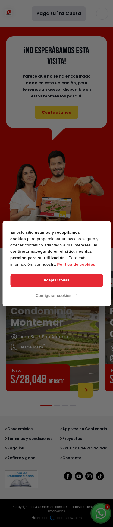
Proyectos (72, 438)
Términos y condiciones (29, 438)
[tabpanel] (52, 333)
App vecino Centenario (84, 428)
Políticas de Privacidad (85, 448)
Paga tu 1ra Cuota (58, 13)
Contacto (71, 457)
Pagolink (15, 448)
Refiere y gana (21, 457)
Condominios (20, 428)
